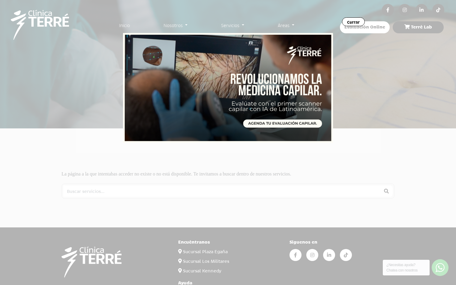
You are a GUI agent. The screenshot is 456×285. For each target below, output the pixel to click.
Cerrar (353, 22)
